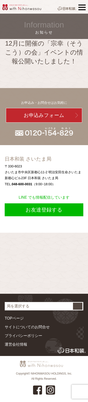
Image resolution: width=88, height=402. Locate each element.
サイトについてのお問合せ (27, 327)
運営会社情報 (16, 344)
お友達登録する (44, 210)
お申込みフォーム (44, 115)
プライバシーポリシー (23, 336)
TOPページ (14, 318)
